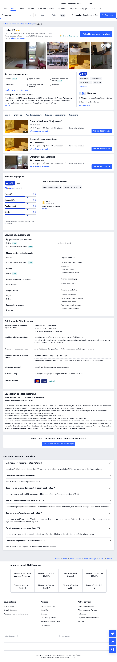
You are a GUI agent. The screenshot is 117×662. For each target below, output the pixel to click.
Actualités (44, 610)
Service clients (9, 606)
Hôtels (13, 9)
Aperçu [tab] (7, 115)
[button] (85, 4)
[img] (25, 55)
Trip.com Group (46, 625)
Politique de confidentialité (50, 621)
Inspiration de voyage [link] (78, 9)
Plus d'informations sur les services (16, 614)
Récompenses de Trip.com (87, 610)
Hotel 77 (10, 30)
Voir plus (7, 106)
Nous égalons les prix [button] (70, 36)
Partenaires (82, 614)
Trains (21, 9)
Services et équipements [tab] (55, 115)
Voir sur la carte (84, 106)
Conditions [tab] (73, 115)
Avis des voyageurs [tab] (34, 115)
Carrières (44, 614)
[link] (71, 4)
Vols (5, 9)
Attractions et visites (46, 9)
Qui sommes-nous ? (48, 606)
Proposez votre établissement (88, 618)
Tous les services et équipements (16, 90)
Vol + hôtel (62, 9)
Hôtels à (101, 559)
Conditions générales (48, 618)
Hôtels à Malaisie (75, 559)
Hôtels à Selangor (90, 559)
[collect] (112, 633)
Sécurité (81, 621)
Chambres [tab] (18, 115)
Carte (93, 9)
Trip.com (57, 559)
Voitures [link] (31, 9)
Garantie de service (10, 610)
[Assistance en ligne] (112, 649)
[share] (112, 641)
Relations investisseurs (86, 606)
